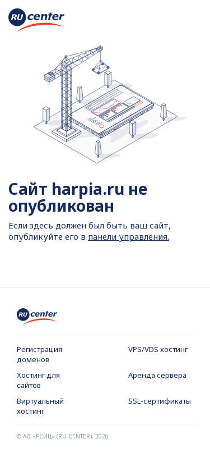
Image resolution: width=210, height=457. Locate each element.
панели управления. (128, 236)
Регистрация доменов (39, 354)
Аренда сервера (157, 375)
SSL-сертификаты (159, 401)
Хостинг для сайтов (38, 380)
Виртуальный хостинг (40, 406)
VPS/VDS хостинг (158, 349)
